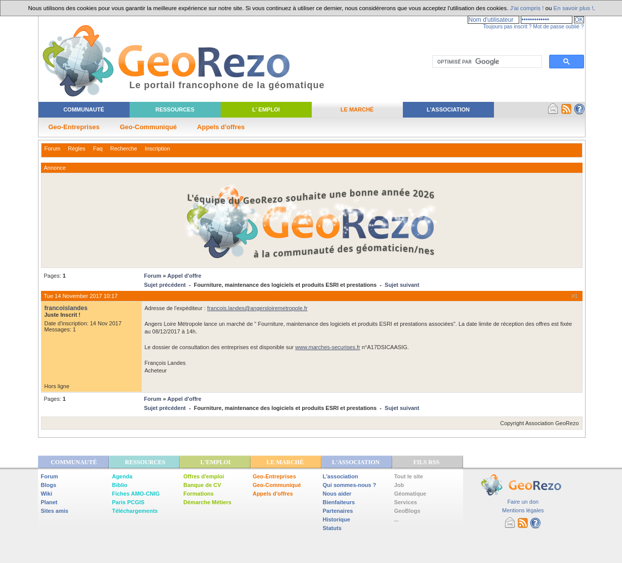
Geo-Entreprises (74, 127)
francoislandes (66, 308)
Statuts (332, 528)
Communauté (83, 109)
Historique (336, 519)
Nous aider (337, 494)
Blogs (49, 485)
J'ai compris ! (527, 8)
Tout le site (408, 476)
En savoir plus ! (574, 8)
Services (405, 502)
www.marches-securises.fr (327, 347)
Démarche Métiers (207, 502)
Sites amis (54, 511)
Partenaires (338, 511)
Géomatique (410, 494)
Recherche (123, 148)
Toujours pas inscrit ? (507, 26)
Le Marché (357, 109)
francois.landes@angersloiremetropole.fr (257, 308)
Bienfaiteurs (339, 502)
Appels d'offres (220, 127)
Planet (49, 502)
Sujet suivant (402, 285)
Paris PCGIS (128, 502)
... (396, 519)
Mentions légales (523, 510)
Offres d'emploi (203, 476)
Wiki (47, 494)
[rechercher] (486, 61)
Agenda (122, 476)
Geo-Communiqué (148, 127)
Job (399, 485)
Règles (76, 148)
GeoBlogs (407, 511)
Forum (53, 148)
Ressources (174, 109)
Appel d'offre (184, 276)
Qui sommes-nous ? (350, 485)
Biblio (120, 485)
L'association (340, 476)
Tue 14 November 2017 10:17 (81, 296)
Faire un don (522, 502)
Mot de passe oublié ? (558, 26)
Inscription (157, 148)
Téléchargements (134, 511)
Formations (198, 494)
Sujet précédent (165, 285)
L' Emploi (266, 109)
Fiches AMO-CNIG (135, 494)
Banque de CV (202, 485)
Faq (98, 148)
